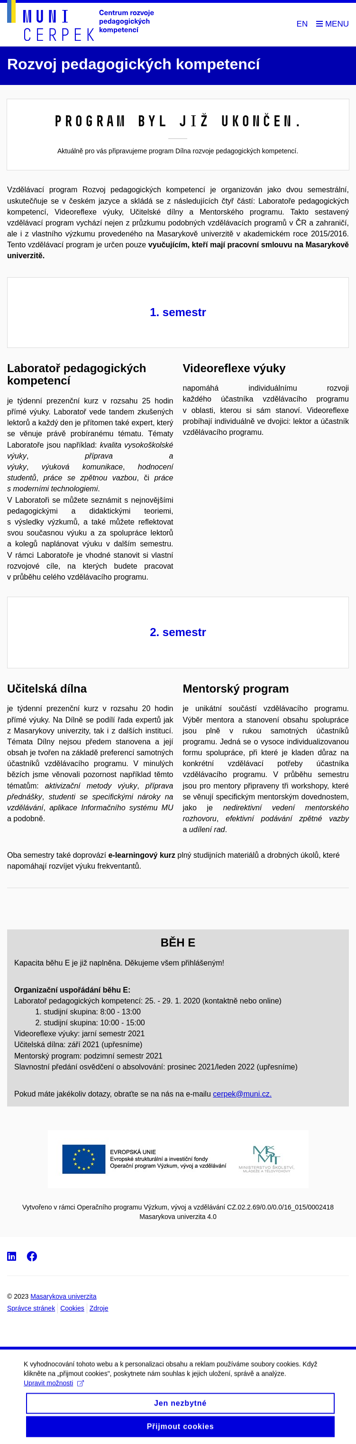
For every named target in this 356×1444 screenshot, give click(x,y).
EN (302, 23)
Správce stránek (31, 1308)
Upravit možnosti (54, 1391)
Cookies (72, 1308)
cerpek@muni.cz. (242, 1094)
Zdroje (99, 1308)
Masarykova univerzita (63, 1296)
